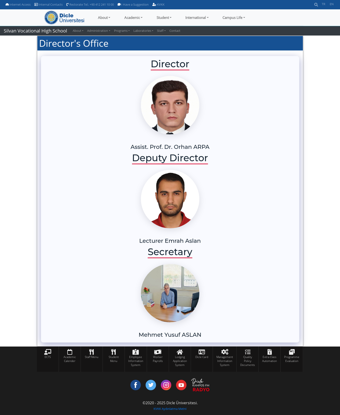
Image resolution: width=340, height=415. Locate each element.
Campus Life (232, 17)
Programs (121, 31)
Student (163, 17)
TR (323, 4)
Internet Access (18, 4)
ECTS (48, 357)
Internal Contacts (48, 4)
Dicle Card (201, 357)
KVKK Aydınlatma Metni (170, 409)
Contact (174, 31)
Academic (132, 17)
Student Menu (114, 359)
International (195, 17)
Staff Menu (91, 357)
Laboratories (142, 31)
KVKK (158, 4)
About (103, 17)
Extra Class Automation (269, 359)
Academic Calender (70, 359)
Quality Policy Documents (247, 361)
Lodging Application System (180, 361)
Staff (160, 31)
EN (332, 4)
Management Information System (224, 361)
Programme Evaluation (291, 359)
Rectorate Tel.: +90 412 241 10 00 (90, 4)
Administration (97, 31)
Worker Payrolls (158, 359)
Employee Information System (135, 361)
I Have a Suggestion (133, 4)
